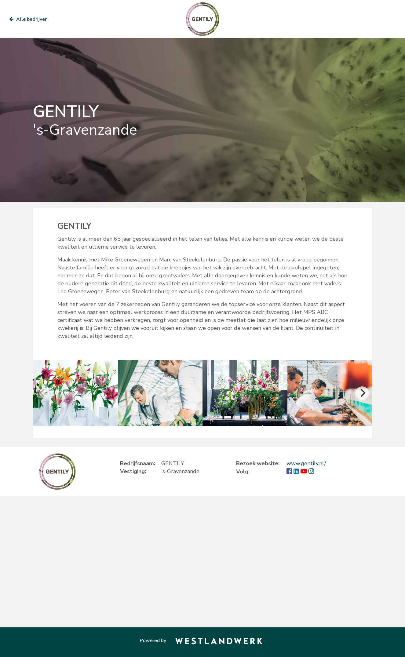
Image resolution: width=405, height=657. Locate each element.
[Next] (362, 393)
